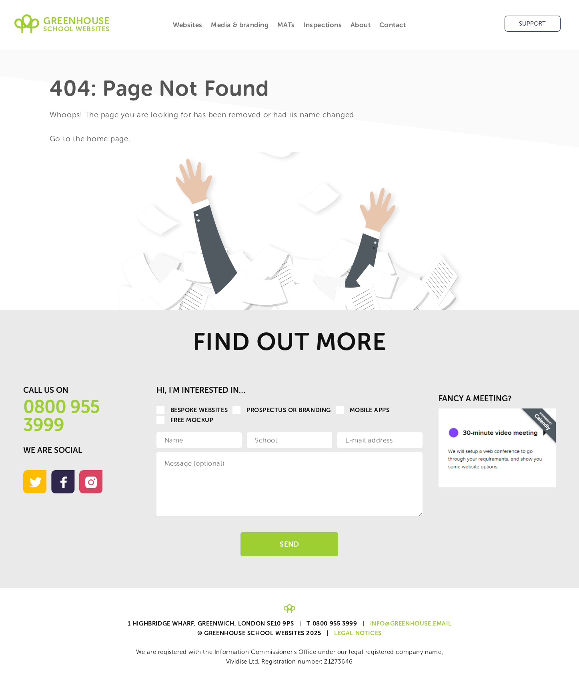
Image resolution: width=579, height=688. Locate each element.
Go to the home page (89, 138)
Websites (187, 25)
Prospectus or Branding (281, 410)
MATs (286, 25)
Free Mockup (185, 420)
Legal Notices (358, 633)
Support (532, 23)
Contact (392, 25)
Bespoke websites (192, 410)
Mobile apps (363, 410)
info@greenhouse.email (411, 623)
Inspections (322, 25)
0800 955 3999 (61, 416)
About (361, 25)
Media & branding (240, 25)
